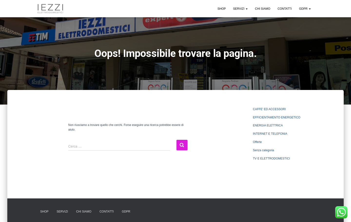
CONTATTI (285, 8)
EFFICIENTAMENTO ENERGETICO (277, 117)
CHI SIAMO (262, 8)
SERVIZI (240, 8)
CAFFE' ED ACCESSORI (269, 109)
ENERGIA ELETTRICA (268, 125)
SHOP (221, 8)
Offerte (257, 142)
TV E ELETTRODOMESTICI (271, 158)
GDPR (305, 8)
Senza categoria (263, 150)
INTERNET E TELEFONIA (270, 133)
